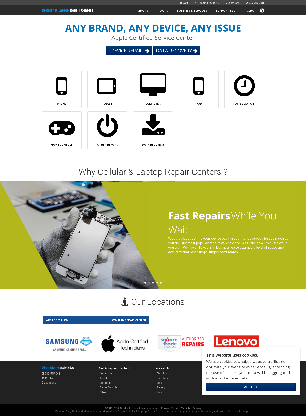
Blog (159, 382)
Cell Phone (106, 373)
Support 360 (225, 10)
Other (102, 392)
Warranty (185, 408)
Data (164, 10)
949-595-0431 (255, 2)
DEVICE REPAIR (129, 50)
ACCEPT (251, 386)
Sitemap (197, 408)
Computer (105, 382)
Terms (174, 408)
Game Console (108, 387)
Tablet (103, 378)
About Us (162, 373)
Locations (232, 2)
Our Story (162, 378)
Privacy (165, 408)
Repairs (142, 10)
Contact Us (50, 378)
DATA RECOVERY (176, 50)
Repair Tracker (207, 2)
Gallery (160, 387)
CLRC (250, 10)
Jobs (159, 392)
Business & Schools (192, 10)
